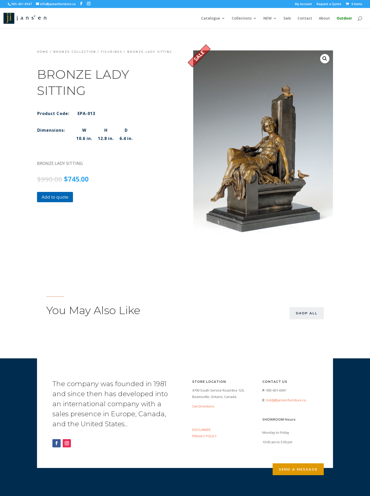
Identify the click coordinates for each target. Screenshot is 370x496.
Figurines (111, 52)
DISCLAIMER (201, 429)
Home (43, 52)
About (324, 18)
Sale (287, 18)
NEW (267, 18)
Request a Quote (329, 4)
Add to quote (55, 197)
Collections (242, 18)
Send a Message (298, 469)
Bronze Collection (74, 52)
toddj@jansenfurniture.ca (286, 400)
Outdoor (344, 18)
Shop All (307, 313)
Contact (305, 18)
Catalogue (210, 18)
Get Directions (203, 406)
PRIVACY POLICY (204, 436)
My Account (303, 4)
